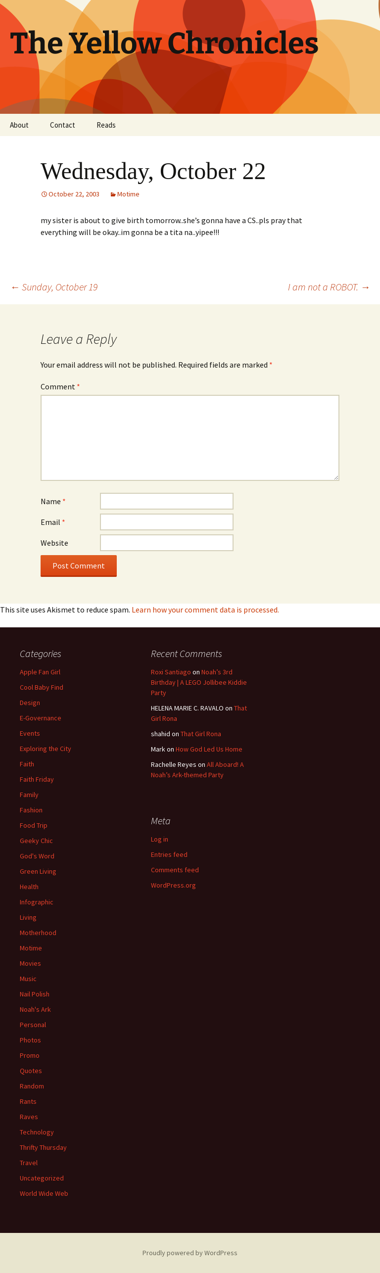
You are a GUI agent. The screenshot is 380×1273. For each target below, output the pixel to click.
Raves (29, 1116)
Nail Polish (34, 994)
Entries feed (169, 854)
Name (53, 501)
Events (30, 733)
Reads (106, 125)
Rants (28, 1101)
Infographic (36, 901)
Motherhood (38, 932)
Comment (60, 386)
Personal (33, 1024)
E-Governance (40, 717)
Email (53, 522)
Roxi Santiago (171, 671)
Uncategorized (42, 1178)
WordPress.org (173, 885)
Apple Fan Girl (40, 671)
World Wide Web (44, 1193)
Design (30, 702)
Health (29, 886)
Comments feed (175, 869)
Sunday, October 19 (53, 287)
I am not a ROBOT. (329, 287)
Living (28, 917)
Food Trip (34, 825)
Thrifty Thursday (43, 1147)
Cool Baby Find (41, 687)
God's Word (37, 855)
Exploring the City (45, 748)
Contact (62, 125)
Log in (159, 839)
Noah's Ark (35, 1009)
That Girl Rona (201, 733)
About (19, 125)
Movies (30, 963)
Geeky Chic (36, 840)
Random (32, 1086)
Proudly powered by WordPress (190, 1252)
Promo (30, 1055)
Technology (37, 1132)
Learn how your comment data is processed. (205, 609)
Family (29, 794)
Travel (29, 1162)
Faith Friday (37, 779)
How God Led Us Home (209, 749)
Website (54, 543)
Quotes (31, 1070)
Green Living (38, 871)
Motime (128, 193)
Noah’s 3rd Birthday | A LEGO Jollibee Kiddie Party (199, 682)
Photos (30, 1040)
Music (28, 978)
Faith (27, 763)
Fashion (31, 809)
